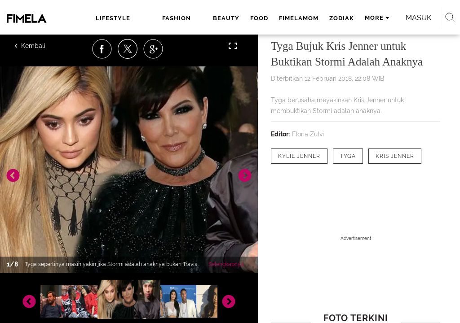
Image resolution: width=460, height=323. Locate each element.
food (259, 18)
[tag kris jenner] (395, 156)
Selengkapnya (226, 264)
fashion (176, 18)
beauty (226, 18)
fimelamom (298, 18)
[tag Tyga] (348, 156)
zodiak (341, 18)
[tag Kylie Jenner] (299, 156)
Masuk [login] (418, 17)
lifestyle (113, 18)
